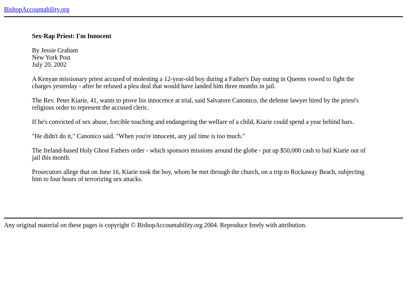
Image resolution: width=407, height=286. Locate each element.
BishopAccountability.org (36, 9)
